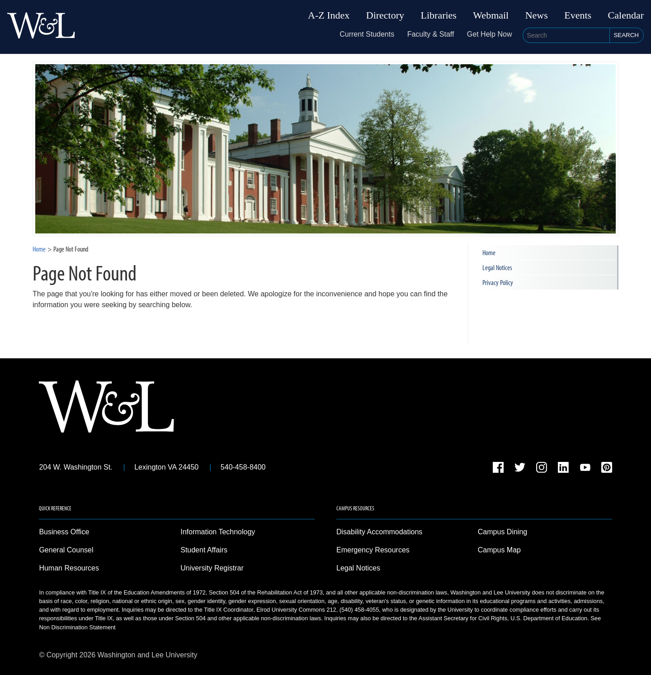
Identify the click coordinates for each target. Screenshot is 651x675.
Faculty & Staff (430, 34)
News (536, 15)
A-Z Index (328, 15)
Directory (385, 15)
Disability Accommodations (379, 532)
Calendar (626, 15)
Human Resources (69, 568)
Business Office (64, 532)
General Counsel (66, 550)
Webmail (491, 15)
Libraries (439, 15)
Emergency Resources (373, 550)
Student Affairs (203, 550)
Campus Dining (502, 532)
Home (39, 248)
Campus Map (499, 550)
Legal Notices (497, 267)
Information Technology (217, 532)
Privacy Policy (497, 282)
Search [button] (626, 35)
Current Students (367, 34)
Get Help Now (489, 34)
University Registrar (212, 568)
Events (577, 15)
